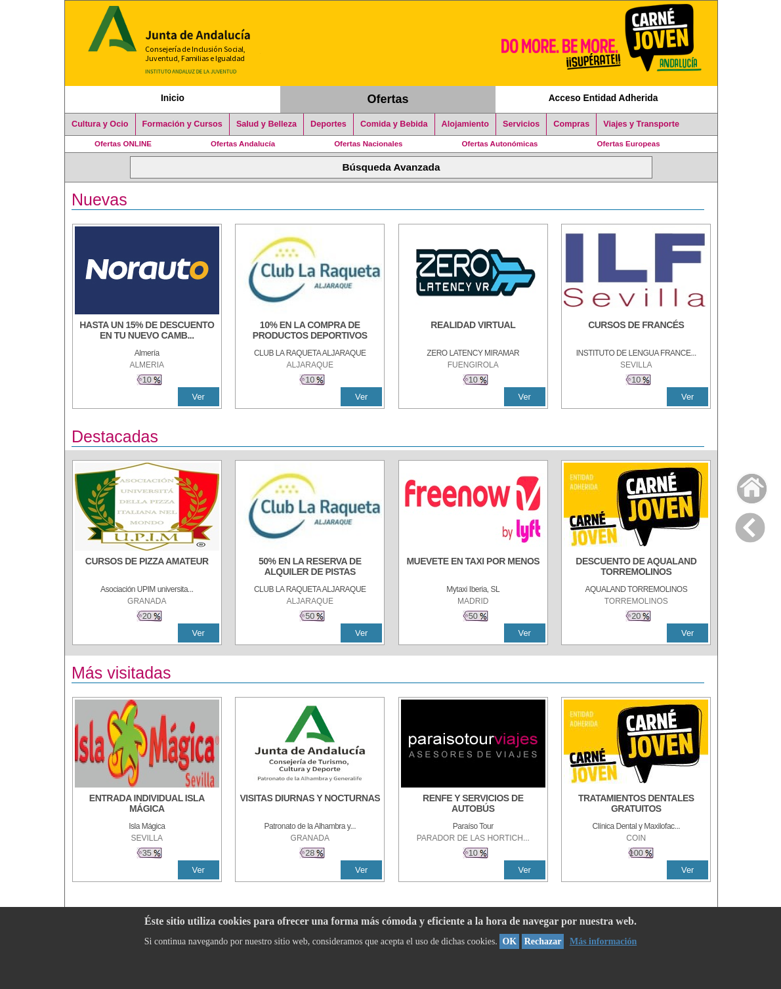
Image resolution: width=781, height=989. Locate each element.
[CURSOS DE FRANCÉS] (636, 331)
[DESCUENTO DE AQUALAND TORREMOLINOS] (636, 567)
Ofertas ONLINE (123, 144)
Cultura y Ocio (100, 124)
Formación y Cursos (182, 124)
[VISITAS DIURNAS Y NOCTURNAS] (310, 804)
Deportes (328, 124)
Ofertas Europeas (628, 144)
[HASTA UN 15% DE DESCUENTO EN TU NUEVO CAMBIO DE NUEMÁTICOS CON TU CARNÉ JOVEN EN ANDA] (147, 331)
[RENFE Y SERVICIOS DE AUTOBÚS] (473, 804)
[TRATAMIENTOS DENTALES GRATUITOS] (636, 804)
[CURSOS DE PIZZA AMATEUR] (147, 567)
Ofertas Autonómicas (499, 144)
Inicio (172, 98)
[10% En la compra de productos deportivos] (310, 331)
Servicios (521, 124)
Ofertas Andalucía (243, 144)
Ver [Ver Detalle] (198, 397)
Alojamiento (465, 124)
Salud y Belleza (266, 124)
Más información (603, 941)
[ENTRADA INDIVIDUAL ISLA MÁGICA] (147, 804)
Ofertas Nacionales (368, 144)
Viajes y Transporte (641, 124)
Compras (571, 124)
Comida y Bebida (394, 124)
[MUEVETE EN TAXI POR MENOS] (473, 567)
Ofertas (388, 99)
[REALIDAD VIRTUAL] (473, 331)
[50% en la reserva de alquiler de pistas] (310, 567)
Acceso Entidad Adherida (603, 98)
